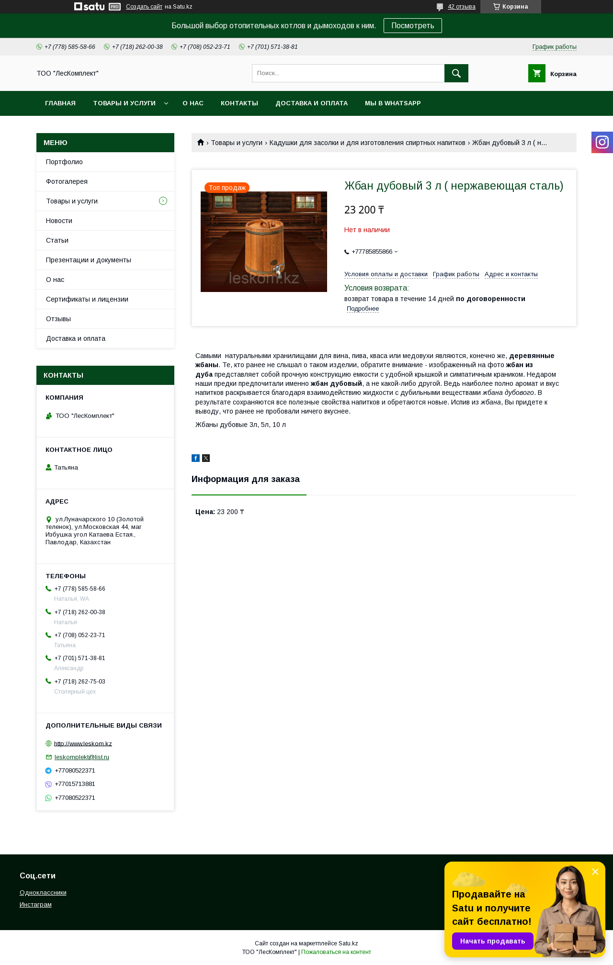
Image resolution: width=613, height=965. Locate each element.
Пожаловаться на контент (336, 952)
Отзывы (58, 319)
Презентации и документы (88, 260)
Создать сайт (144, 6)
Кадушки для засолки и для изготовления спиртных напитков (367, 142)
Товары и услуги (124, 103)
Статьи (57, 240)
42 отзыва (462, 6)
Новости (59, 220)
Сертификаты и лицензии (87, 299)
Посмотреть (412, 26)
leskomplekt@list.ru (82, 757)
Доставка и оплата (311, 103)
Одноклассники (43, 892)
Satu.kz (348, 943)
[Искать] (456, 73)
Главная (60, 103)
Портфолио (64, 162)
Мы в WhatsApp (393, 103)
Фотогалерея (67, 181)
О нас (193, 103)
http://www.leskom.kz (83, 743)
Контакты (239, 103)
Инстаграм (36, 904)
